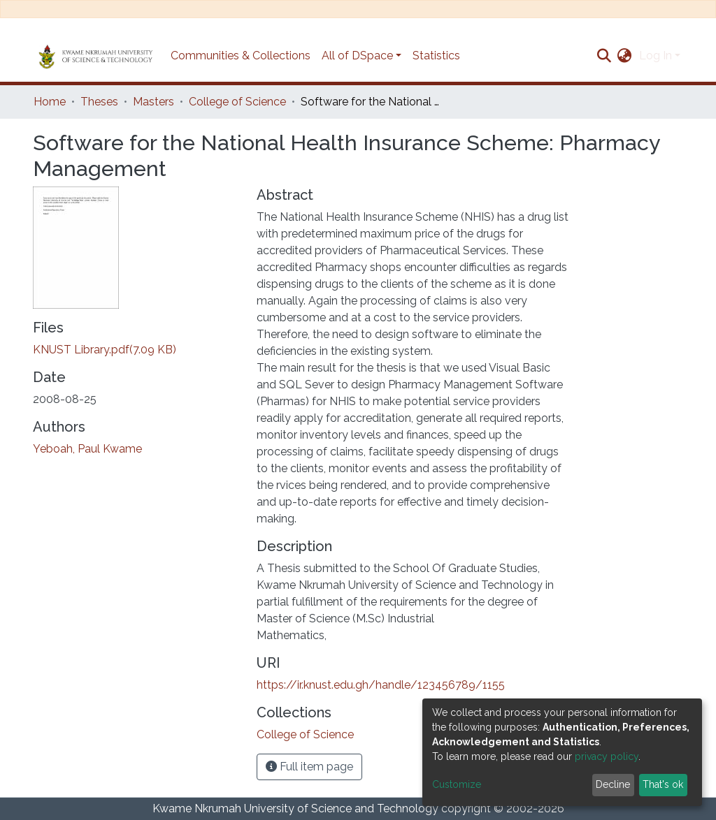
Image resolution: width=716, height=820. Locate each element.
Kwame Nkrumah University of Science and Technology (295, 808)
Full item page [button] (309, 766)
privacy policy (606, 756)
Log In (655, 55)
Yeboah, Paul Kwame (87, 448)
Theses (99, 101)
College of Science (237, 101)
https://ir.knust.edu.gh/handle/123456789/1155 (381, 684)
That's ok (663, 784)
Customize (456, 784)
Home (50, 101)
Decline (613, 784)
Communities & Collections (240, 55)
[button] (624, 55)
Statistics (436, 55)
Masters (153, 101)
